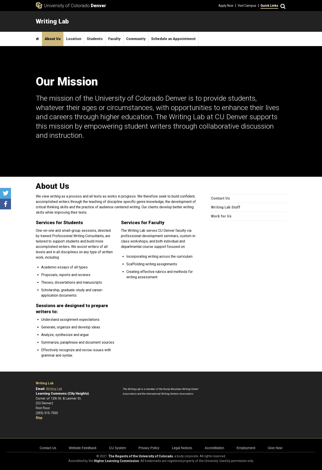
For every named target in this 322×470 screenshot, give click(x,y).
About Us (53, 39)
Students (95, 39)
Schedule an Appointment (173, 39)
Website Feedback (83, 448)
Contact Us (220, 198)
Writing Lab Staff (225, 207)
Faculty (114, 39)
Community (136, 39)
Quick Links (269, 5)
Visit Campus (247, 5)
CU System (117, 448)
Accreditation (214, 448)
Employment (246, 448)
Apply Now (225, 5)
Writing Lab (45, 383)
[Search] (282, 5)
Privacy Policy (148, 448)
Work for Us (221, 216)
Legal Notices (182, 448)
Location (73, 39)
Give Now (275, 448)
